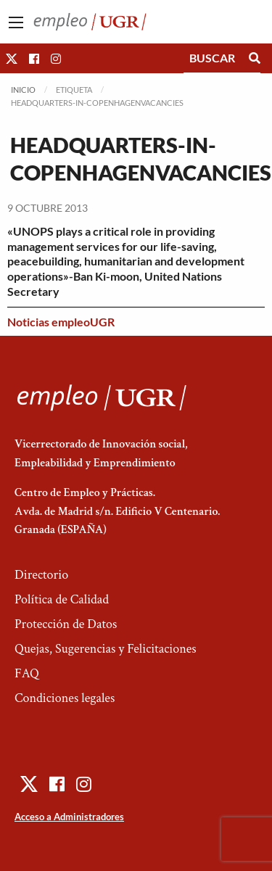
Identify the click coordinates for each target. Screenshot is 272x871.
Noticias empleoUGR (61, 322)
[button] (11, 58)
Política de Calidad (62, 599)
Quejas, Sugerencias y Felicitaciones (106, 648)
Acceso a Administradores (69, 816)
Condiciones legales (65, 698)
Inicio (23, 89)
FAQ (27, 673)
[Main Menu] (16, 22)
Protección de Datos (66, 624)
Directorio (41, 574)
